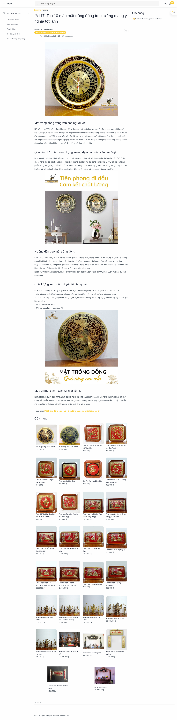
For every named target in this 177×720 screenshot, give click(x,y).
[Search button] (38, 3)
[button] (165, 4)
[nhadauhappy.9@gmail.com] (44, 29)
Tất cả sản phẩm (13, 19)
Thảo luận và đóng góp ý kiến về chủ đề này (50, 32)
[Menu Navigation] (4, 3)
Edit (67, 716)
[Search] (97, 3)
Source (63, 716)
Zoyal (9, 3)
